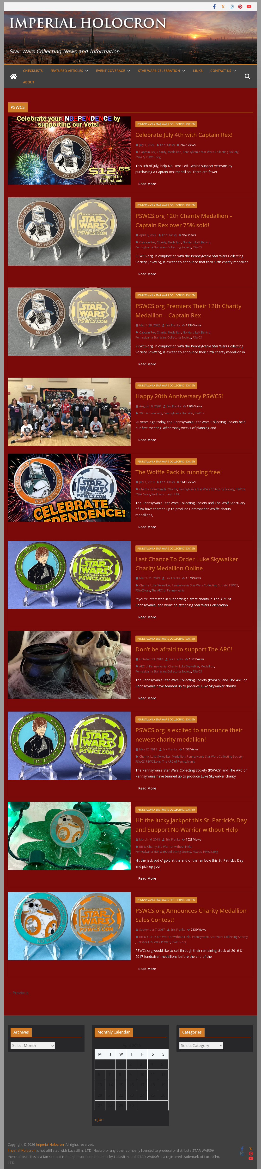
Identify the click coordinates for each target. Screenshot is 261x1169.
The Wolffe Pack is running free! (178, 472)
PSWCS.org (153, 157)
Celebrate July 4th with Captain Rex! (183, 135)
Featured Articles (66, 70)
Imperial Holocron (22, 1150)
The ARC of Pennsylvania (168, 590)
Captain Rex (147, 152)
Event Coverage (110, 70)
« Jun (99, 1119)
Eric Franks (167, 145)
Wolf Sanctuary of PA (166, 494)
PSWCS (140, 157)
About (28, 82)
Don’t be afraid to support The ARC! (183, 649)
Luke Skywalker (160, 585)
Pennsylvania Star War (178, 413)
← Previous (18, 992)
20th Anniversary (150, 413)
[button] (85, 70)
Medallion (174, 152)
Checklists (33, 70)
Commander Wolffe (163, 489)
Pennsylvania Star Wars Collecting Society (166, 124)
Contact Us (220, 70)
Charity (161, 152)
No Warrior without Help (175, 847)
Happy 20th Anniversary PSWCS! (179, 396)
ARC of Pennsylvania (153, 666)
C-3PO (151, 937)
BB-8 (142, 847)
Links (198, 70)
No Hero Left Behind (197, 242)
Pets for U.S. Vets (148, 942)
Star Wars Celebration (159, 70)
